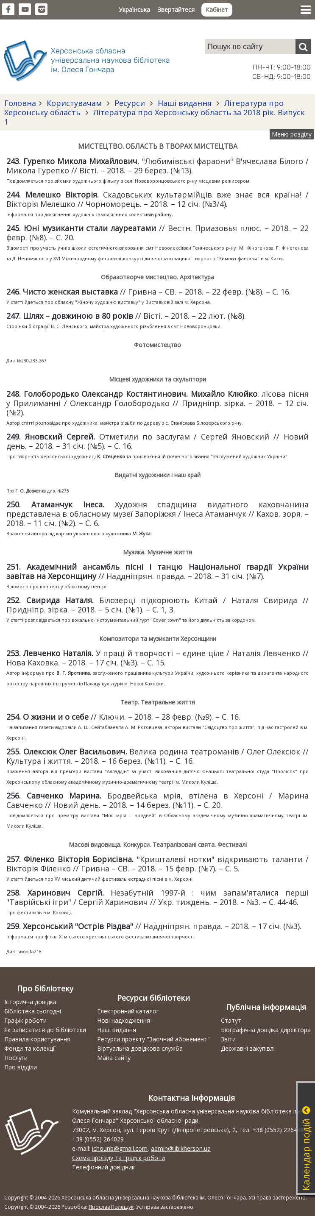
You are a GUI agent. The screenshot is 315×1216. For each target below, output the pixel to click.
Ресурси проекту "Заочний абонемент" (153, 1039)
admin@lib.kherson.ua (181, 1148)
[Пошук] (303, 46)
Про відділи (20, 1067)
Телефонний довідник (103, 1167)
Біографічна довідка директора (266, 1030)
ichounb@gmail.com (120, 1148)
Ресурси (129, 103)
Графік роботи (25, 1020)
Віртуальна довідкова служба (140, 1048)
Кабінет (217, 10)
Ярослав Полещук (111, 1206)
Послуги (16, 1058)
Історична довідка (30, 1002)
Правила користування (37, 1039)
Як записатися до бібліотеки (45, 1030)
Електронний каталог (128, 1011)
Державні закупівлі (248, 1048)
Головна (20, 103)
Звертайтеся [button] (176, 10)
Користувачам (74, 103)
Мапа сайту (114, 1058)
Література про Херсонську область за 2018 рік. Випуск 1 (154, 117)
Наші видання (185, 103)
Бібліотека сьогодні (32, 1011)
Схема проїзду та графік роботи (118, 1158)
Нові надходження (123, 1020)
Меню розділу (292, 134)
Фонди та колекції (30, 1048)
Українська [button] (134, 10)
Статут (231, 1020)
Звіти (228, 1039)
